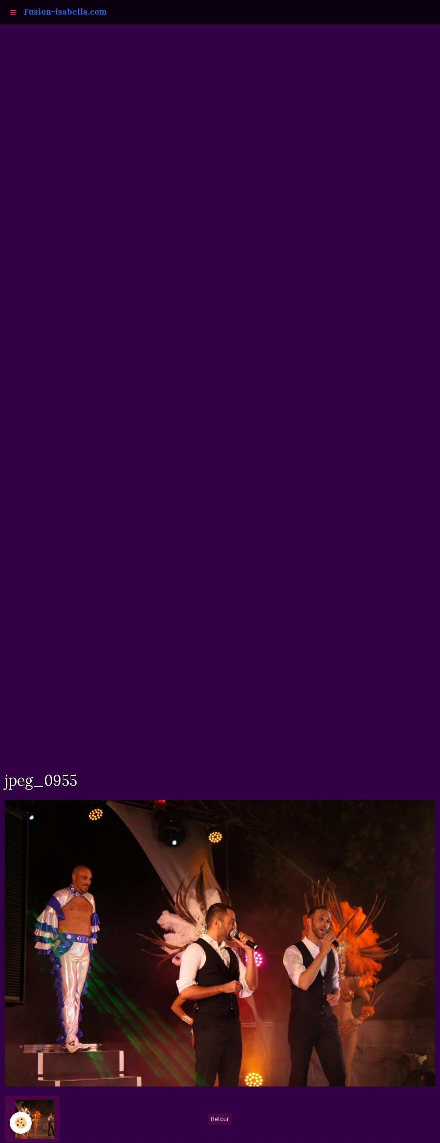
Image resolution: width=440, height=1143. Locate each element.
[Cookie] (21, 1123)
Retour (220, 1119)
